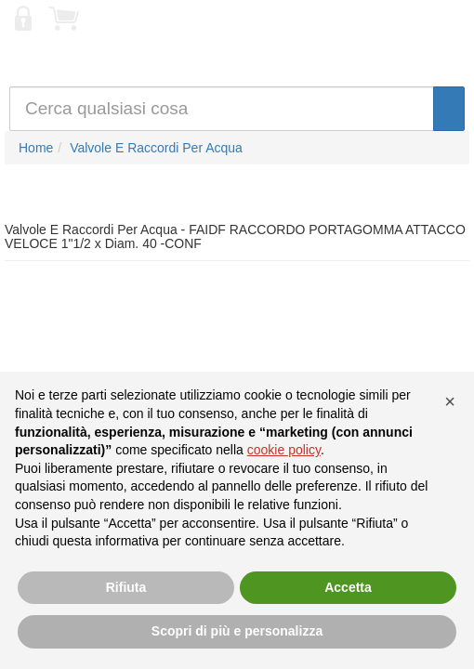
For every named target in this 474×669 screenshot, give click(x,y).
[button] (450, 401)
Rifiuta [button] (126, 587)
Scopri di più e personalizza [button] (237, 630)
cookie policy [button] (284, 449)
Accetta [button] (348, 587)
